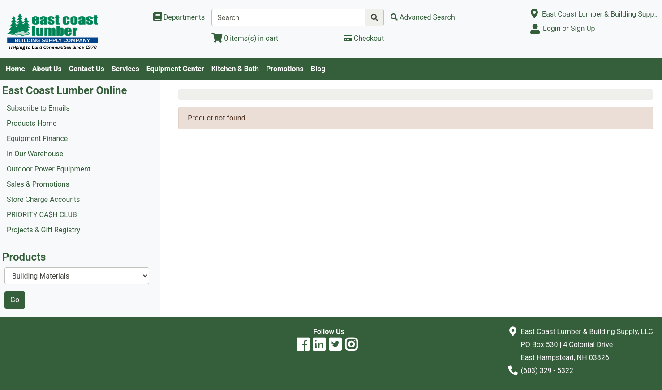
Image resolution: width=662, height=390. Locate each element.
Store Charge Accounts (43, 199)
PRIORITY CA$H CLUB (42, 214)
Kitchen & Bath (235, 68)
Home (15, 68)
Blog (318, 68)
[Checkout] (364, 38)
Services (125, 68)
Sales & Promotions (38, 184)
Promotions (285, 68)
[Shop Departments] (179, 17)
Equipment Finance (37, 138)
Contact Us (86, 68)
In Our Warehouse (35, 154)
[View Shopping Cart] (244, 38)
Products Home (31, 123)
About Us (47, 68)
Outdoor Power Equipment (48, 169)
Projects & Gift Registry (43, 230)
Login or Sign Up (569, 28)
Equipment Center (175, 68)
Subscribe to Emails (38, 108)
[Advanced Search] (423, 17)
